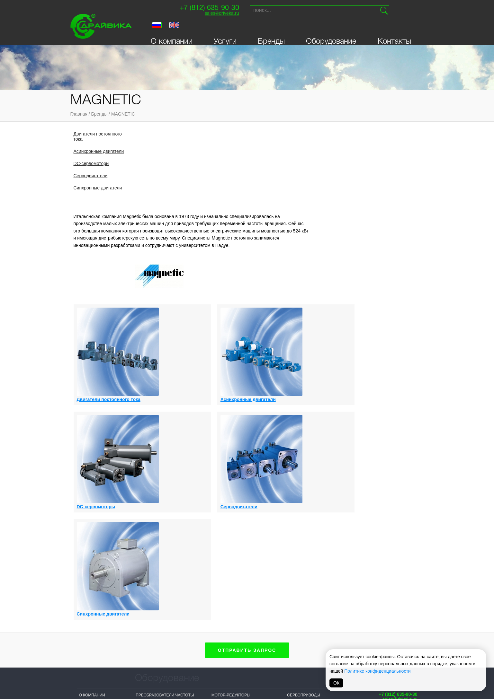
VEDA (141, 649)
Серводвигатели (91, 175)
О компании (172, 29)
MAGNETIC (123, 114)
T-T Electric (194, 643)
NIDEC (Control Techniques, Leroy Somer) (201, 630)
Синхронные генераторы (314, 473)
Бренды (271, 29)
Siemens (235, 625)
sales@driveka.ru (210, 15)
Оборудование (331, 29)
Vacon (278, 625)
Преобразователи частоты (165, 465)
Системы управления (234, 553)
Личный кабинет (97, 505)
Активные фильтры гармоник (167, 540)
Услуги (225, 29)
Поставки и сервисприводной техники (393, 479)
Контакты (394, 29)
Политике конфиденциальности (377, 671)
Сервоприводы (303, 465)
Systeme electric (155, 657)
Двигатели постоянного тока (98, 136)
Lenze (278, 633)
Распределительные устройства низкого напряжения (233, 540)
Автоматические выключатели (320, 505)
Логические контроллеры (164, 577)
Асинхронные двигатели (99, 151)
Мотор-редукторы (230, 465)
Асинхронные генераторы (164, 473)
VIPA (321, 633)
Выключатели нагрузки (161, 561)
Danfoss (190, 659)
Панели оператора (231, 527)
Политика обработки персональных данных (246, 685)
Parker (325, 625)
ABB (230, 649)
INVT (140, 641)
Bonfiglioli (239, 633)
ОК (336, 683)
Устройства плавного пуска (318, 489)
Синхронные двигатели (98, 187)
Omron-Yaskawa (198, 667)
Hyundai (235, 657)
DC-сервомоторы (92, 163)
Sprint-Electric (153, 625)
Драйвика (146, 633)
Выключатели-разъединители (168, 569)
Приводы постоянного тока (242, 494)
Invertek (190, 651)
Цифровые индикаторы (312, 497)
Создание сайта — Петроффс (390, 525)
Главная (78, 114)
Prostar (236, 641)
